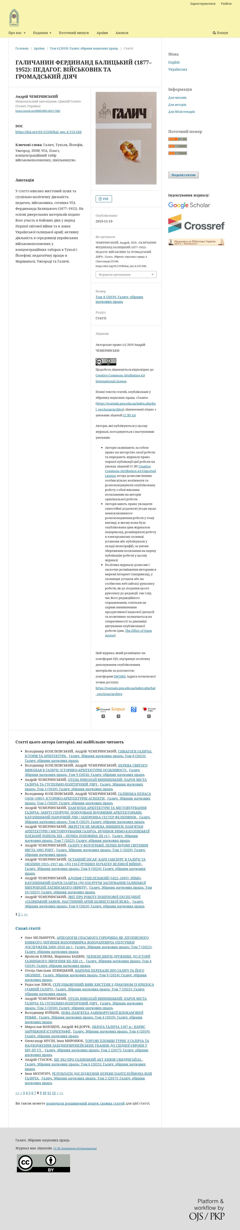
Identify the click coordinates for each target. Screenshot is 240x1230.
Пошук (220, 32)
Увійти (226, 3)
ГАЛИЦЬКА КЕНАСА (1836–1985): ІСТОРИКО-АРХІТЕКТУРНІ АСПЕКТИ (88, 796)
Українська (177, 69)
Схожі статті (28, 928)
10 (44, 1093)
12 (54, 1093)
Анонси (122, 32)
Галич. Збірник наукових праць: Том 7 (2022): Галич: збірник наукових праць (81, 838)
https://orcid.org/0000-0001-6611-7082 (37, 111)
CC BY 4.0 (129, 415)
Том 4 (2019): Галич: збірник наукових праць (84, 48)
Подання (41, 32)
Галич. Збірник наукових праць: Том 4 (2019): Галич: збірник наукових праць (88, 963)
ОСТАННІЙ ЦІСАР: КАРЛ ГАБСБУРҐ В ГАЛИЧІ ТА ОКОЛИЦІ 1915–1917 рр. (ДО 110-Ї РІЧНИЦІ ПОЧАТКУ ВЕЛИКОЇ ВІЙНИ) (85, 861)
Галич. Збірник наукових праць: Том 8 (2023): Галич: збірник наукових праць (87, 819)
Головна (21, 48)
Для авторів (177, 104)
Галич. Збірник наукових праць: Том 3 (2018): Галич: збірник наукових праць (84, 786)
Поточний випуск (74, 32)
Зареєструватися (202, 3)
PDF (105, 199)
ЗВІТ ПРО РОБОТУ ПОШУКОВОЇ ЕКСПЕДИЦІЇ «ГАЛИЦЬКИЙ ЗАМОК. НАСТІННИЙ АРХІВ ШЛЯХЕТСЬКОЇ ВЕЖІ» (82, 899)
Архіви (102, 32)
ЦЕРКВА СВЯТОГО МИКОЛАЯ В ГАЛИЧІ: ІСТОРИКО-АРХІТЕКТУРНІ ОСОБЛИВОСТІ (86, 767)
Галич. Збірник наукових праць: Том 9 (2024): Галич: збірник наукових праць (85, 772)
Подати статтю (183, 175)
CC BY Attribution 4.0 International (75, 1148)
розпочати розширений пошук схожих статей (85, 1103)
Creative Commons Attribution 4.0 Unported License (130, 471)
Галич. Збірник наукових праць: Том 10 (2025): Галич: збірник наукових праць (88, 889)
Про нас (15, 32)
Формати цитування (114, 274)
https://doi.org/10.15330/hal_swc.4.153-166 (48, 132)
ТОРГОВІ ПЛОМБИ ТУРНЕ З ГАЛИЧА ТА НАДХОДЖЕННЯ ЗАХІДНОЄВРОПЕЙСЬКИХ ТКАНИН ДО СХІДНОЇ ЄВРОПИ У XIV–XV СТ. (87, 1045)
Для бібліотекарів (181, 111)
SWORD (119, 676)
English (174, 62)
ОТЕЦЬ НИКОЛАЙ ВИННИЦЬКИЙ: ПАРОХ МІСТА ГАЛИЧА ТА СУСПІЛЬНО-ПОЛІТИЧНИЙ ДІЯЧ (86, 781)
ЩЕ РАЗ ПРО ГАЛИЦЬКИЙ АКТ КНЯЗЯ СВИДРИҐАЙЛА (98, 1059)
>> (26, 914)
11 (49, 1093)
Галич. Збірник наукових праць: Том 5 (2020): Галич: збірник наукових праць (87, 800)
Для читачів (177, 97)
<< (17, 1093)
